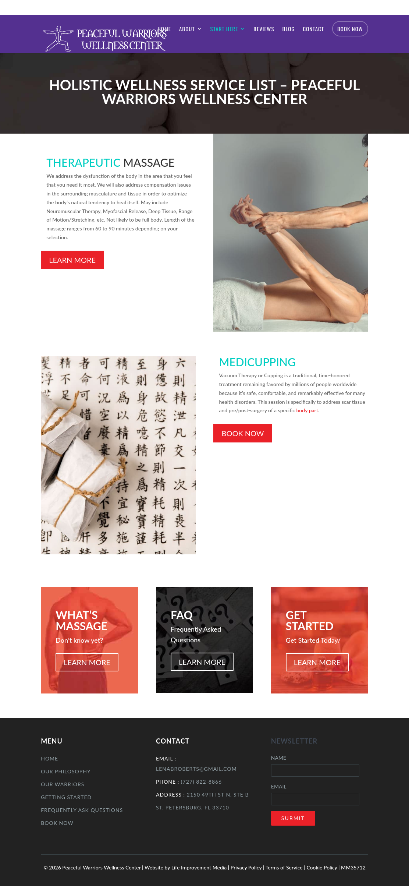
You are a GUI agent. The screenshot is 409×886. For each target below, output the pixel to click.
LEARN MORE (87, 662)
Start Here (224, 29)
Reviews (263, 29)
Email (279, 786)
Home (164, 29)
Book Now (350, 29)
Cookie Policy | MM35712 (335, 867)
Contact (313, 29)
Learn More (72, 259)
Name (278, 758)
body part (307, 410)
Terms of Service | (286, 867)
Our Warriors (62, 784)
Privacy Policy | (248, 867)
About (187, 29)
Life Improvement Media (199, 867)
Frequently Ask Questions (82, 810)
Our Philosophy (65, 771)
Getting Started (66, 797)
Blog (288, 29)
